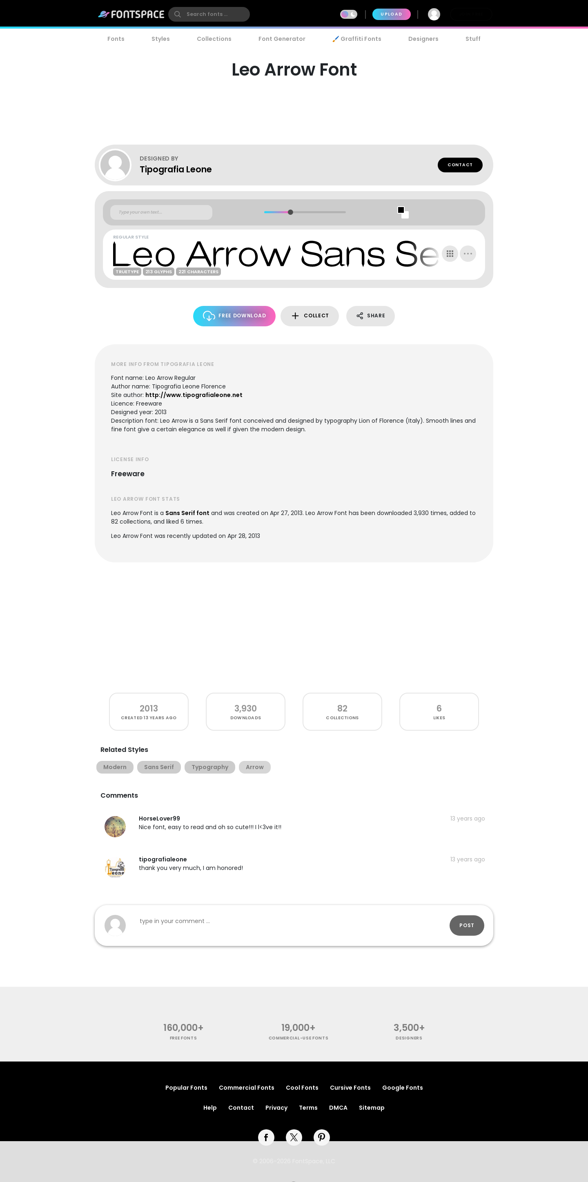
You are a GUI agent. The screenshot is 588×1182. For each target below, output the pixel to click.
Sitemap (372, 1108)
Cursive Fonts (350, 1088)
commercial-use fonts (299, 1038)
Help (210, 1108)
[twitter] (294, 1137)
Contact (460, 165)
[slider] (290, 212)
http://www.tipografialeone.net (194, 395)
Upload (391, 14)
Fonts (116, 39)
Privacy (276, 1108)
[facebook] (266, 1137)
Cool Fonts (302, 1088)
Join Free (471, 14)
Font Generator (281, 39)
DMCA (338, 1108)
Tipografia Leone (176, 169)
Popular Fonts (186, 1088)
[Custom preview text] (161, 212)
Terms (308, 1108)
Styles (160, 39)
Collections (214, 39)
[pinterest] (322, 1137)
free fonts (183, 1038)
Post (466, 925)
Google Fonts (402, 1088)
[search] (209, 14)
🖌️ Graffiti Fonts (356, 39)
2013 (149, 708)
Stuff (473, 39)
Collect (309, 316)
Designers (423, 39)
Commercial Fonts (246, 1088)
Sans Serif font (187, 513)
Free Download (234, 316)
